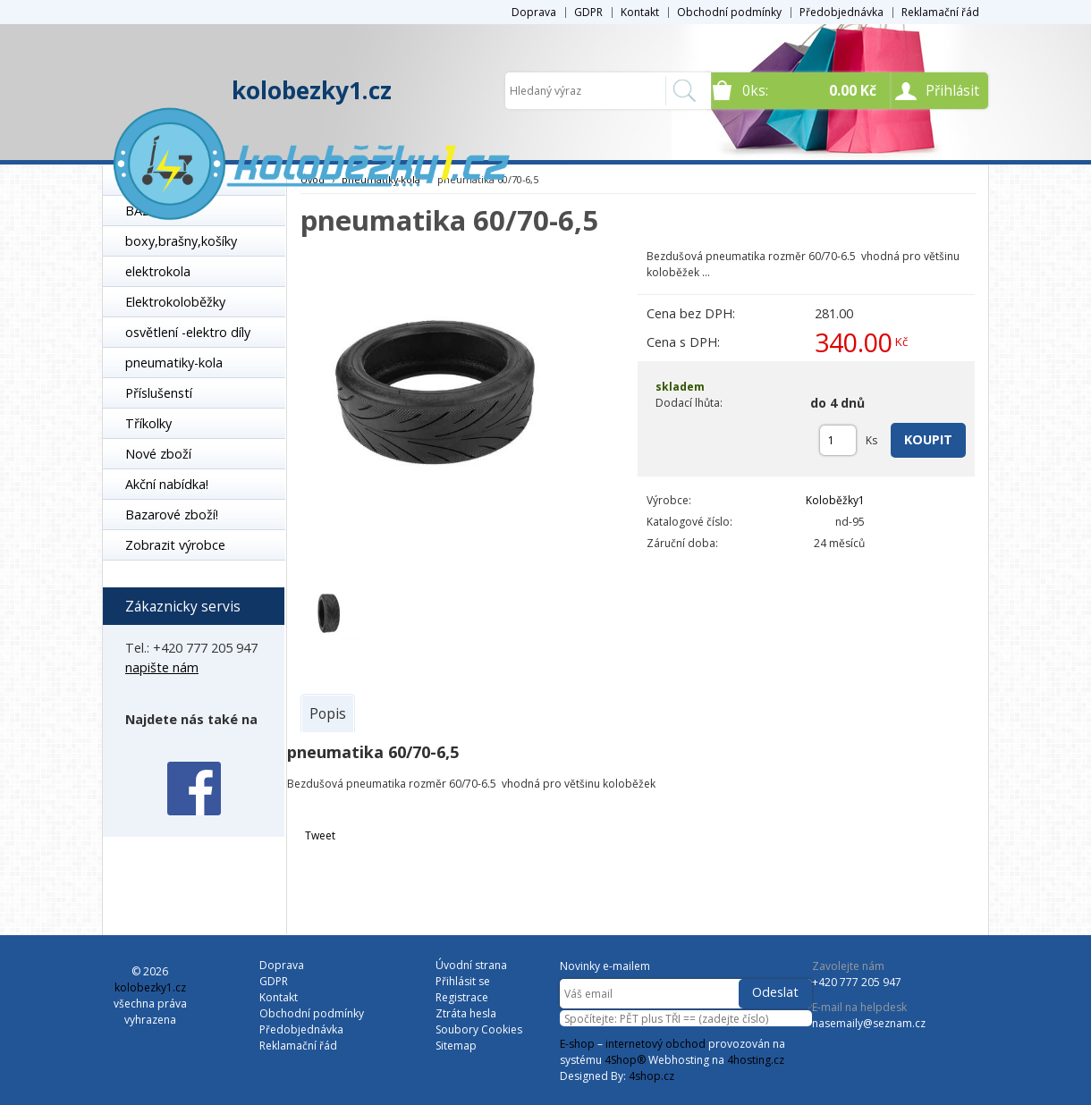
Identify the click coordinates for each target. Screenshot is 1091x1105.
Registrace (462, 997)
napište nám (162, 667)
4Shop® (625, 1059)
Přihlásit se (463, 981)
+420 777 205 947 (856, 982)
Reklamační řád (940, 12)
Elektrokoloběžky (175, 301)
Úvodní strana (471, 965)
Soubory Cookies (479, 1029)
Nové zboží (158, 453)
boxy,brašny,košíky (181, 240)
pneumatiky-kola (174, 362)
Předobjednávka (841, 12)
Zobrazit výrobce (175, 544)
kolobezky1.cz (312, 90)
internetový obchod (655, 1043)
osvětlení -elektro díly (187, 332)
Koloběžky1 (835, 500)
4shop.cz (651, 1076)
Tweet (320, 835)
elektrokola (157, 271)
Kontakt (640, 12)
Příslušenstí (158, 392)
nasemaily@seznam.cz (869, 1023)
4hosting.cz (755, 1059)
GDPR (588, 12)
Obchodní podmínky (729, 12)
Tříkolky (148, 423)
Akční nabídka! (166, 484)
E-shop (577, 1043)
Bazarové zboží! (171, 514)
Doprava (534, 12)
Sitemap (456, 1045)
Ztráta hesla (466, 1013)
